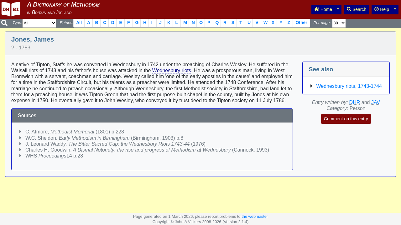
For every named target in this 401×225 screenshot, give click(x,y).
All (79, 22)
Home (323, 9)
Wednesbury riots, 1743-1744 (349, 86)
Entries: (66, 22)
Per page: (322, 22)
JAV (375, 102)
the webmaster (255, 216)
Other (301, 22)
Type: (17, 22)
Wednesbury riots (171, 70)
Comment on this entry (346, 118)
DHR (354, 102)
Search (356, 9)
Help (381, 9)
